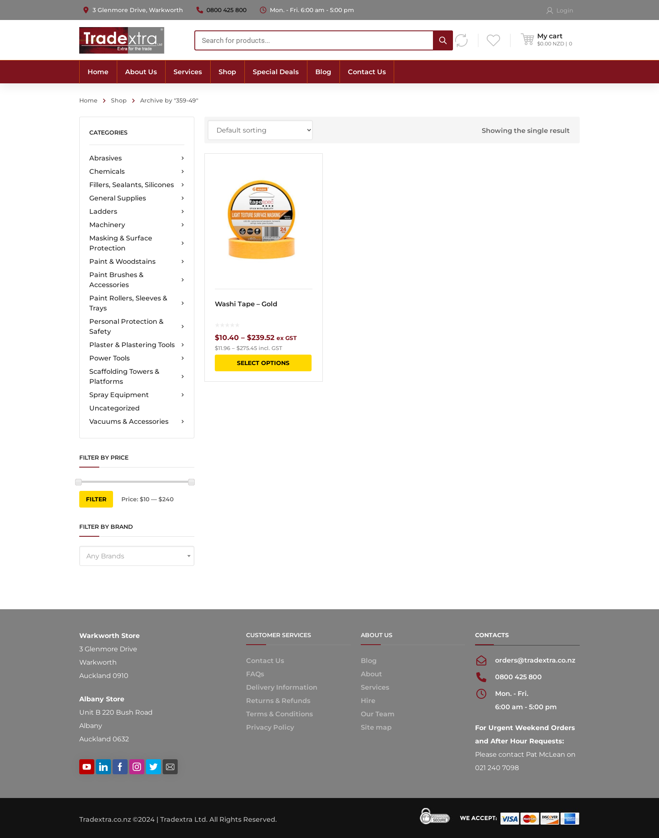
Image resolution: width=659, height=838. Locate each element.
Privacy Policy (270, 727)
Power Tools (136, 358)
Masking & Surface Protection (136, 243)
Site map (376, 727)
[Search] (443, 40)
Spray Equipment (136, 395)
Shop (119, 100)
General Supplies (136, 198)
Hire (368, 701)
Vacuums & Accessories (136, 421)
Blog (369, 661)
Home (88, 100)
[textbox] (136, 556)
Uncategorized (114, 408)
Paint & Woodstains (136, 261)
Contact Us (265, 661)
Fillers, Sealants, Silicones (136, 185)
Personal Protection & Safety (136, 326)
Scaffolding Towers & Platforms (136, 376)
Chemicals (136, 171)
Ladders (136, 211)
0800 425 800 (226, 10)
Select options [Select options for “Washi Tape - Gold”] (263, 363)
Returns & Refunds (278, 701)
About (371, 674)
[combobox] (323, 40)
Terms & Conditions (279, 714)
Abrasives (136, 158)
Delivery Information (281, 687)
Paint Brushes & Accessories (136, 280)
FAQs (255, 674)
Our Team (378, 714)
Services (375, 687)
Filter (96, 499)
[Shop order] (260, 130)
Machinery (136, 225)
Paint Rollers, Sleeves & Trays (136, 303)
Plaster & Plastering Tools (136, 345)
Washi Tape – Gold (246, 304)
